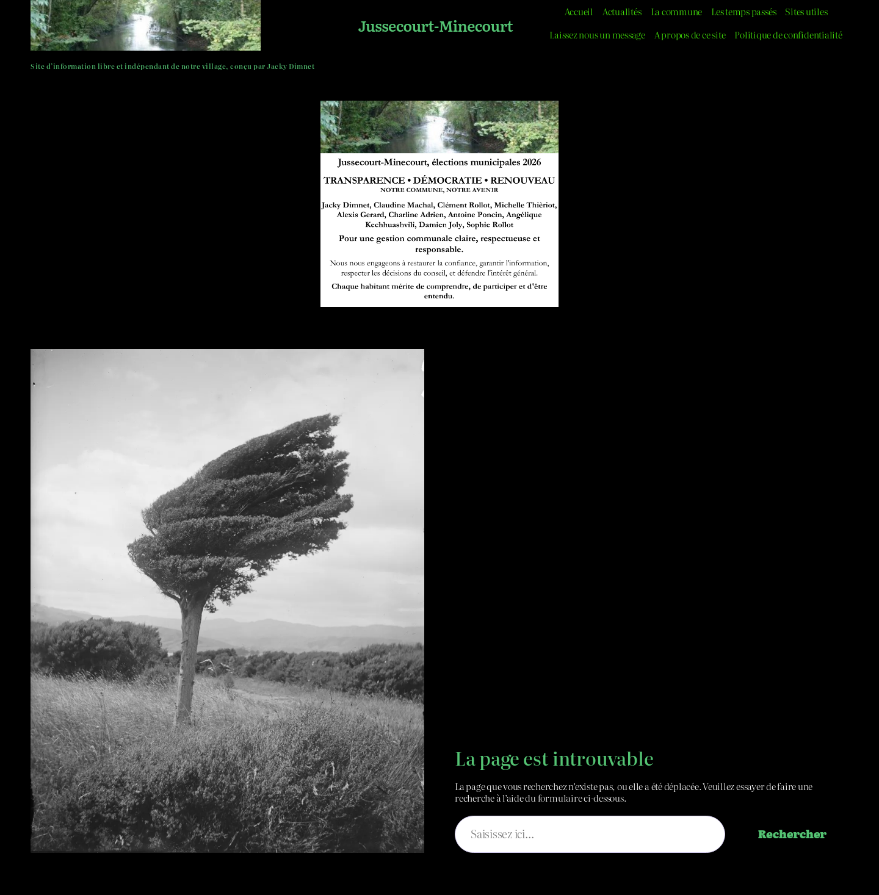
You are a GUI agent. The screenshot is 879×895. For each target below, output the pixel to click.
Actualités (622, 11)
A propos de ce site (689, 34)
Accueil (579, 11)
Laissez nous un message (597, 34)
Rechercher (792, 833)
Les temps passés (743, 11)
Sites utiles (806, 11)
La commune (677, 11)
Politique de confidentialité (788, 34)
